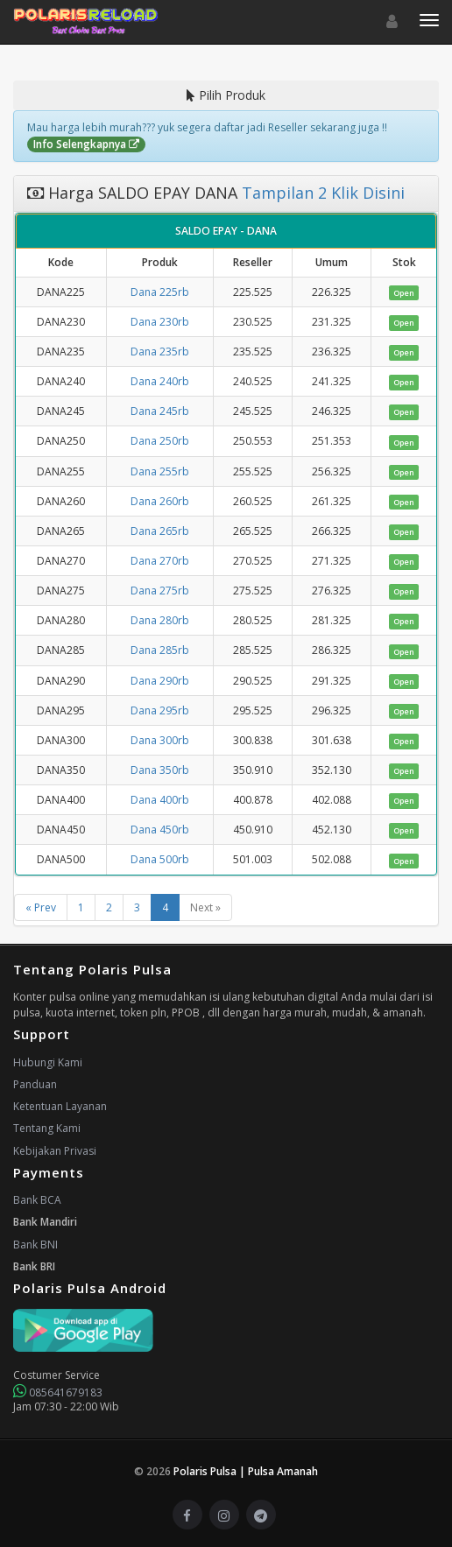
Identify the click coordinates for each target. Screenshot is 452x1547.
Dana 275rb (160, 590)
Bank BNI (35, 1244)
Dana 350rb (160, 770)
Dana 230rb (160, 321)
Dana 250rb (160, 440)
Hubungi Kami (47, 1062)
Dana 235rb (160, 351)
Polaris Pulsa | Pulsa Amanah (245, 1471)
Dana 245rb (160, 411)
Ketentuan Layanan (60, 1106)
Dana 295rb (160, 710)
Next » (205, 907)
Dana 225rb (160, 292)
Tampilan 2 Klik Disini (321, 192)
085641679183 (57, 1392)
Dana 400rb (160, 799)
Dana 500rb (160, 859)
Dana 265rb (160, 531)
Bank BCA (37, 1199)
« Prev (40, 907)
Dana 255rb (160, 471)
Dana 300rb (160, 740)
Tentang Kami (47, 1128)
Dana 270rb (160, 560)
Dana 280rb (160, 620)
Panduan (35, 1084)
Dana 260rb (160, 501)
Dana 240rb (160, 381)
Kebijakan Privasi (54, 1150)
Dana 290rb (160, 680)
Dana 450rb (160, 829)
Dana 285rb (160, 650)
